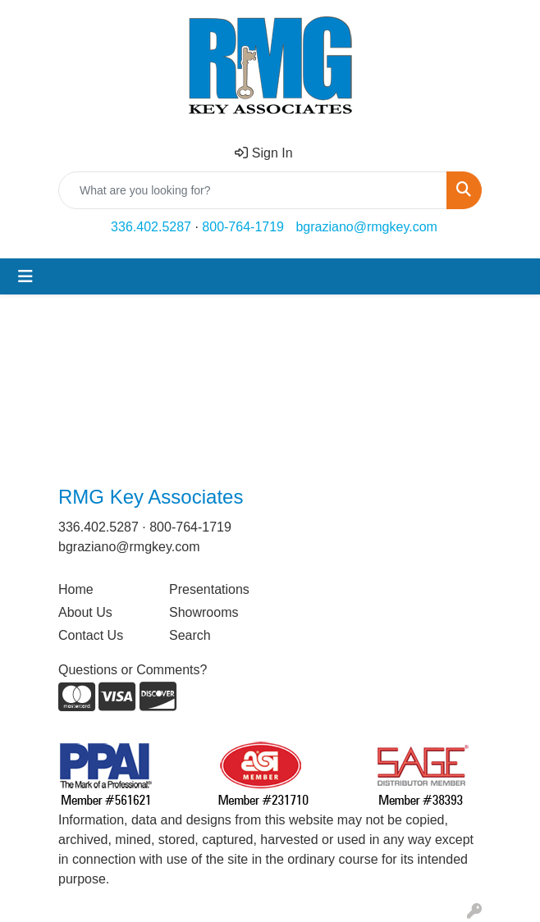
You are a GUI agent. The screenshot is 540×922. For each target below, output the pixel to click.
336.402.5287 (151, 227)
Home (76, 589)
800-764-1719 (243, 227)
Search (190, 635)
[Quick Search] (252, 190)
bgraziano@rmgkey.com (366, 227)
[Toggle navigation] (25, 276)
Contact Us (90, 635)
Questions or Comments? (132, 670)
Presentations (209, 589)
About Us (85, 612)
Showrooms (203, 612)
